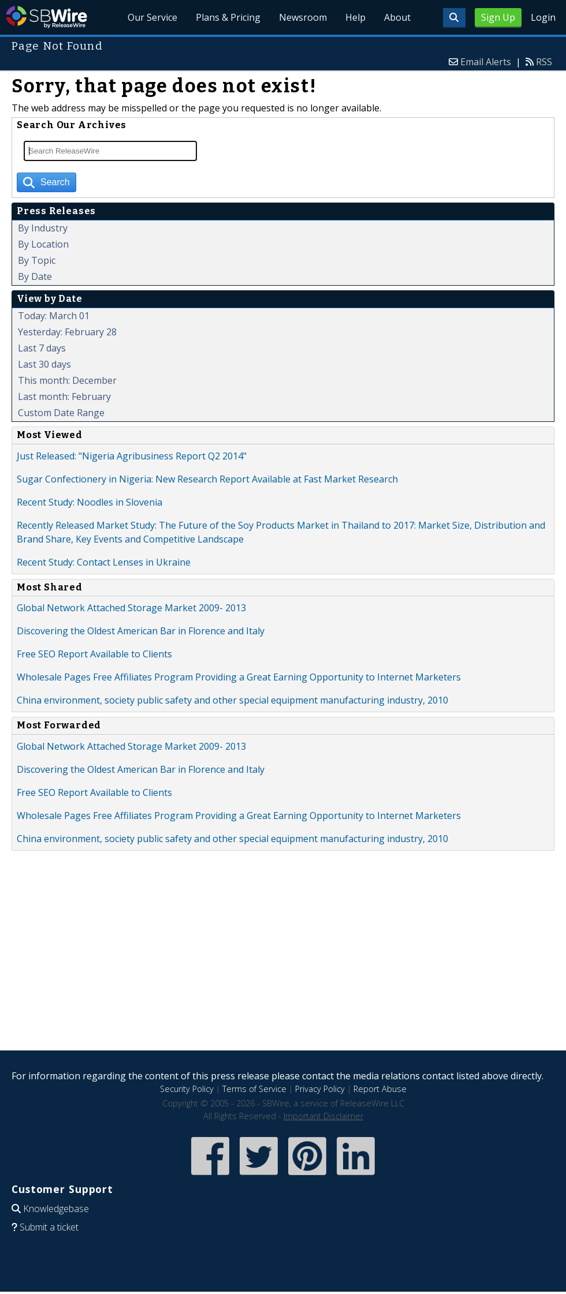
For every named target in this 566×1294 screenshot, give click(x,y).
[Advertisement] (283, 959)
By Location (43, 244)
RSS (544, 61)
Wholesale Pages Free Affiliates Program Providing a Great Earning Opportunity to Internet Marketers (239, 677)
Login (543, 17)
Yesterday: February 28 (67, 332)
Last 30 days (44, 364)
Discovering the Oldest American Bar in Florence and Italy (141, 630)
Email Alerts (485, 61)
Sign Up (498, 17)
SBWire (46, 17)
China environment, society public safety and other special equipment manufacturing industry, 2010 (232, 700)
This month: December (67, 380)
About (397, 17)
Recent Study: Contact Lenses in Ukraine (104, 562)
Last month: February (64, 396)
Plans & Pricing (228, 17)
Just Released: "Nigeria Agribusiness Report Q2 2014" (132, 456)
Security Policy (187, 1088)
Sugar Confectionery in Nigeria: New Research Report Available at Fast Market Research (207, 479)
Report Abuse (380, 1088)
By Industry (43, 228)
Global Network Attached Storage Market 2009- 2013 (131, 607)
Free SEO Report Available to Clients (94, 654)
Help (355, 17)
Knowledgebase (56, 1208)
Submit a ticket (49, 1227)
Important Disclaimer (323, 1115)
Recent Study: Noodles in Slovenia (89, 502)
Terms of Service (254, 1088)
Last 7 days (42, 348)
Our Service (153, 17)
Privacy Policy (320, 1088)
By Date (35, 276)
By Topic (36, 260)
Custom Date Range (61, 412)
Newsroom (303, 17)
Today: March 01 (54, 315)
